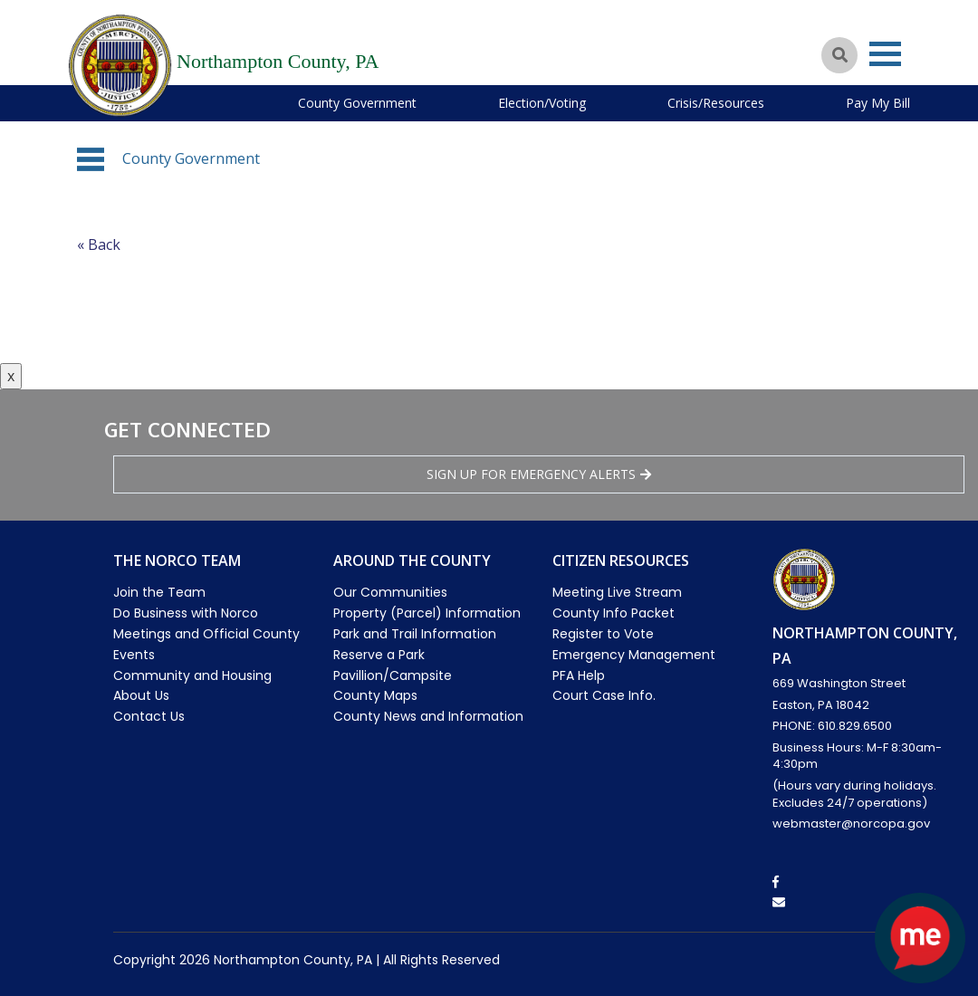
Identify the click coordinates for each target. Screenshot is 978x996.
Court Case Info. (604, 695)
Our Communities (390, 592)
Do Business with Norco (185, 613)
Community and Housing (192, 675)
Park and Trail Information (414, 634)
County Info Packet (613, 613)
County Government (357, 102)
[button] (90, 159)
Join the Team (159, 592)
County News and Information (428, 716)
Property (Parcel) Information (427, 613)
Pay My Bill (878, 102)
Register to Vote (603, 634)
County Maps (375, 695)
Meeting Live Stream (617, 592)
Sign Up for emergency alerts (539, 474)
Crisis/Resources (715, 102)
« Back (98, 244)
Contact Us (149, 716)
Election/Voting (542, 102)
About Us (141, 695)
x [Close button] (10, 376)
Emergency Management (633, 655)
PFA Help (578, 675)
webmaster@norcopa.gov (851, 823)
